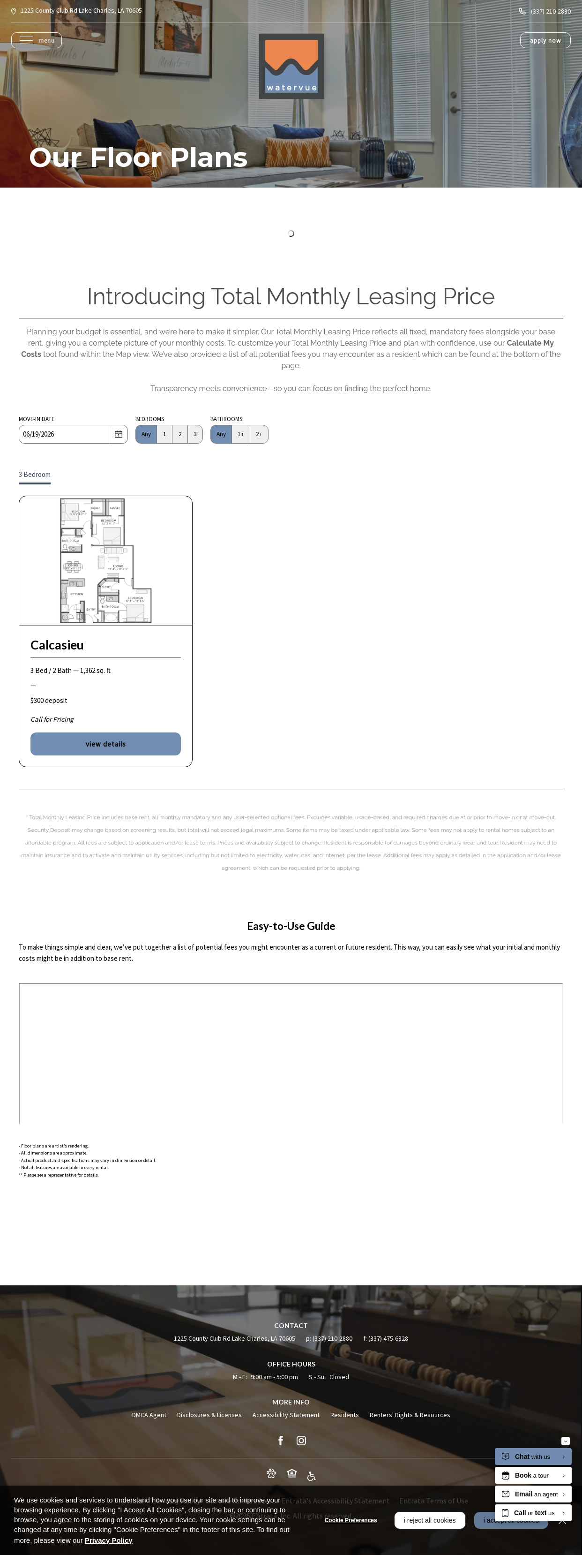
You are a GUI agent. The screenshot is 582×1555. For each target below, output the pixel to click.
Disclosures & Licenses (209, 1415)
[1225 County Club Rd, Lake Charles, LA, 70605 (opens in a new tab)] (81, 11)
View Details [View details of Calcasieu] (106, 744)
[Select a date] (118, 434)
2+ (259, 434)
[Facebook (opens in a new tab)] (280, 1440)
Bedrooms (149, 418)
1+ (241, 434)
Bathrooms (226, 418)
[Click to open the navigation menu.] (37, 40)
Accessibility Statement (286, 1415)
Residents (344, 1415)
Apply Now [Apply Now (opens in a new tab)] (545, 41)
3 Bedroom (35, 474)
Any (146, 434)
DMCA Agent (149, 1415)
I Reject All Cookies (428, 1520)
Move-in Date (36, 418)
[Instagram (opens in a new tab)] (301, 1440)
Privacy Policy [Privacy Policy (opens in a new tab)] (109, 1540)
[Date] (64, 434)
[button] (271, 1473)
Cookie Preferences (349, 1520)
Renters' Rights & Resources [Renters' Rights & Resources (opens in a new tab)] (410, 1415)
